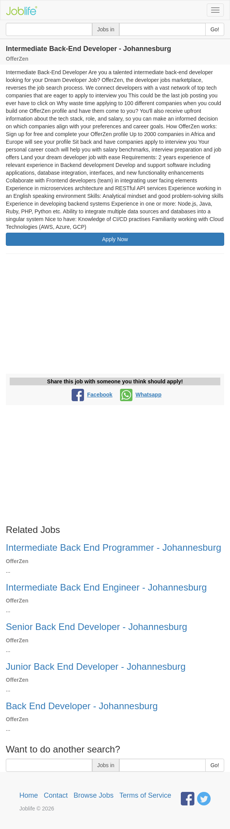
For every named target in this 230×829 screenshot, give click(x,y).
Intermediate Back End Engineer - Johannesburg (106, 587)
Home (28, 795)
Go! (214, 29)
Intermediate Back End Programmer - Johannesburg (113, 547)
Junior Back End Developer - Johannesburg (95, 666)
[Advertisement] (115, 316)
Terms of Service (145, 795)
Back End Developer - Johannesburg (82, 706)
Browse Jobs (93, 795)
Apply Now (115, 239)
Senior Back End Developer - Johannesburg (96, 626)
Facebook (92, 395)
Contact (56, 795)
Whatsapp (140, 395)
